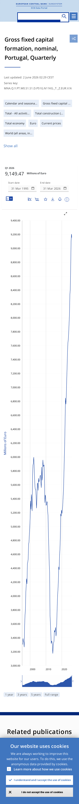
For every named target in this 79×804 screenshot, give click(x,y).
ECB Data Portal (39, 7)
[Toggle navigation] (74, 16)
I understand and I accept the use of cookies (42, 780)
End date (45, 182)
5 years (36, 694)
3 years (22, 694)
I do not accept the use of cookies (42, 792)
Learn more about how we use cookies (43, 769)
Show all (11, 145)
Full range (51, 694)
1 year (9, 694)
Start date (14, 182)
